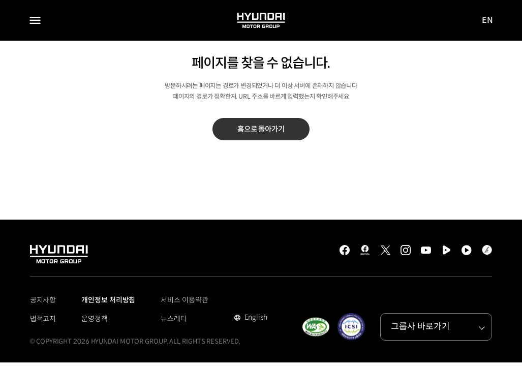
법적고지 (43, 318)
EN (488, 20)
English (254, 318)
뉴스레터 (174, 318)
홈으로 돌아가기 (261, 129)
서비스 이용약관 (184, 299)
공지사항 (43, 299)
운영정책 (94, 318)
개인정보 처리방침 (108, 299)
